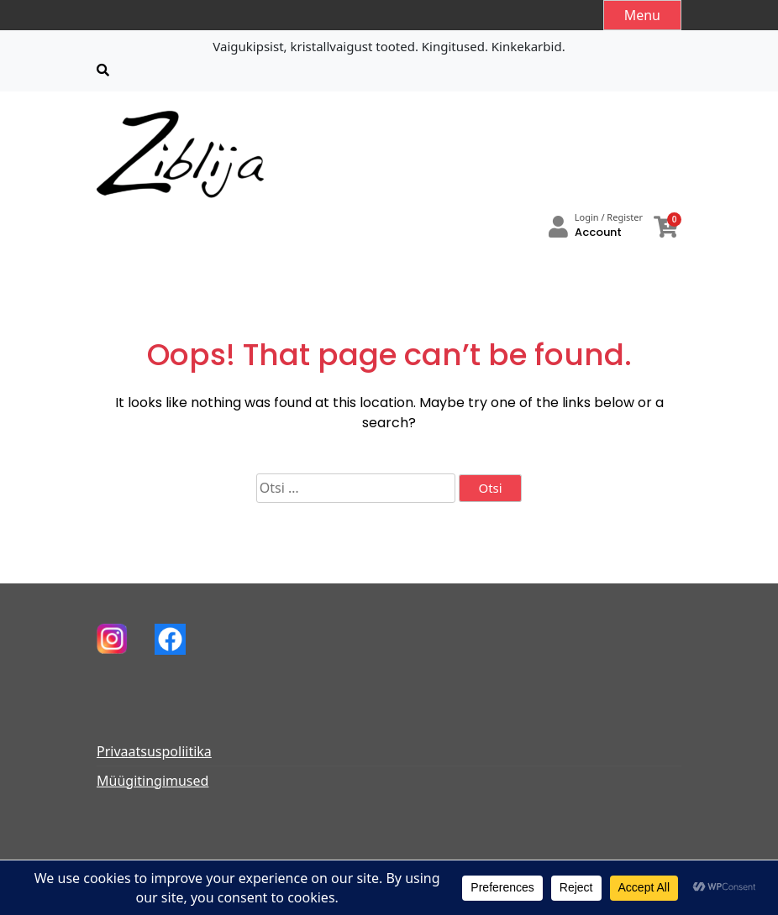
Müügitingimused (152, 780)
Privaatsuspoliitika (154, 751)
